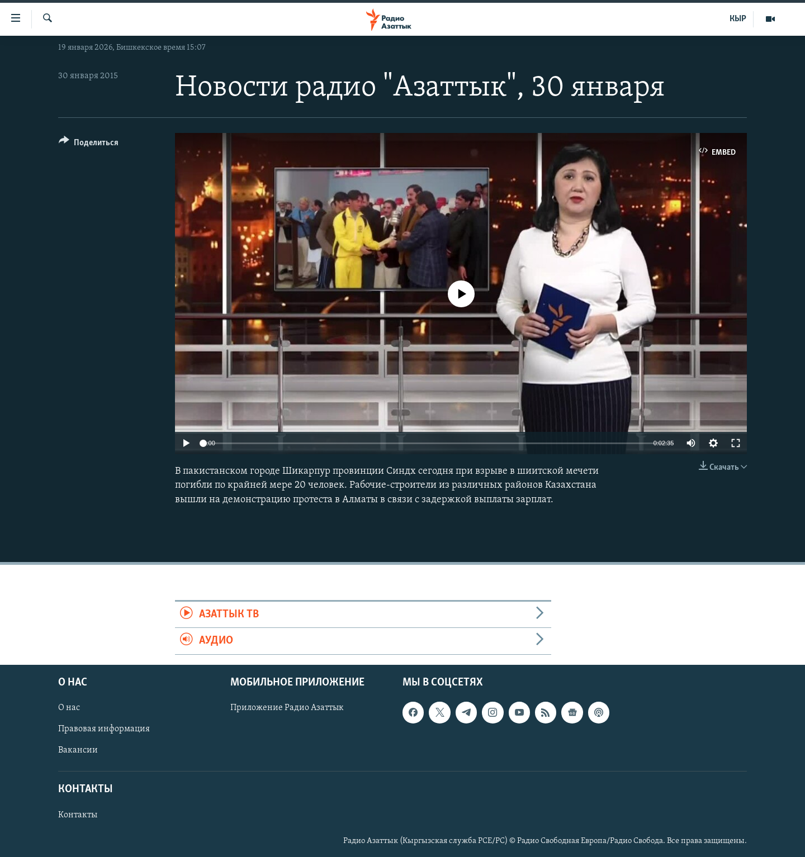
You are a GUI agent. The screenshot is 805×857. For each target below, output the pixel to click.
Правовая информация (104, 729)
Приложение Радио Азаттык (287, 707)
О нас (69, 707)
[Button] (89, 144)
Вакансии (78, 750)
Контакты (77, 814)
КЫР (738, 19)
